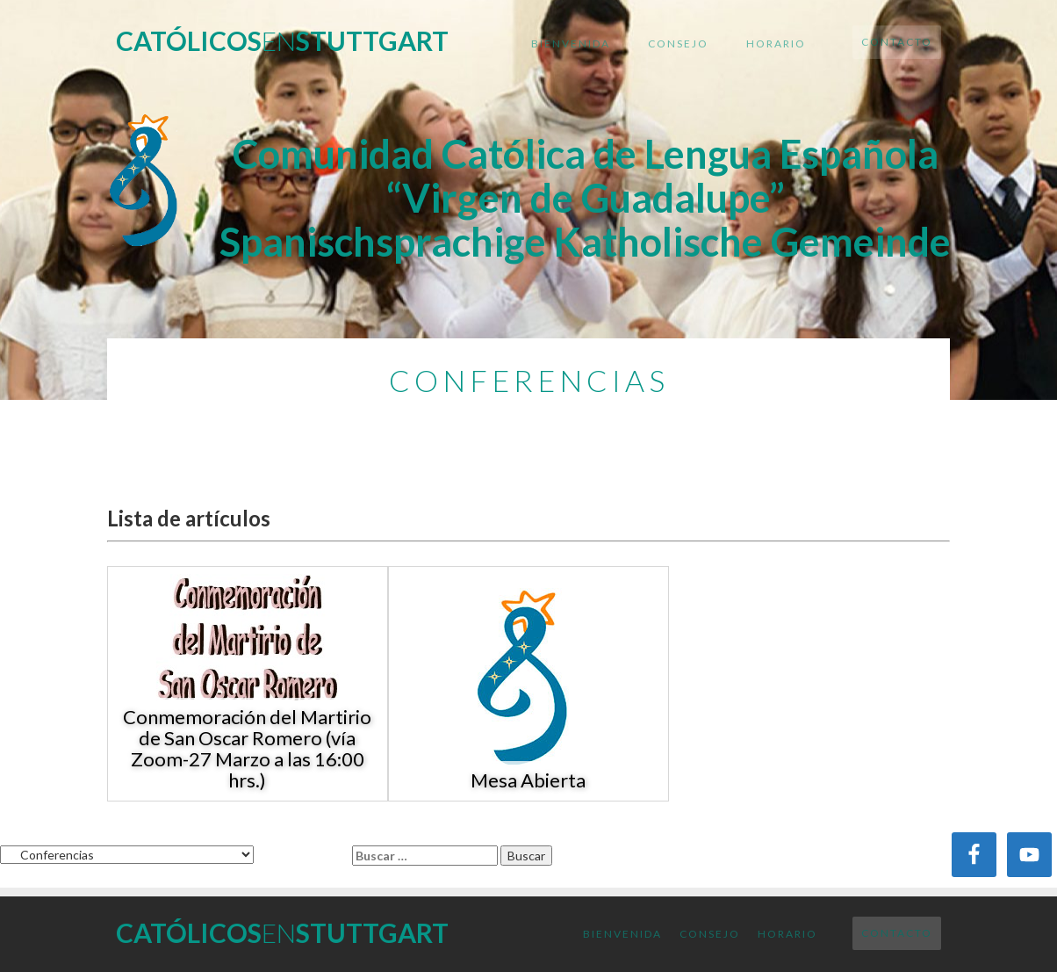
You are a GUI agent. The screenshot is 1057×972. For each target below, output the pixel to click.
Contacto (896, 41)
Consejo (678, 43)
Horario (776, 43)
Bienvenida (570, 43)
